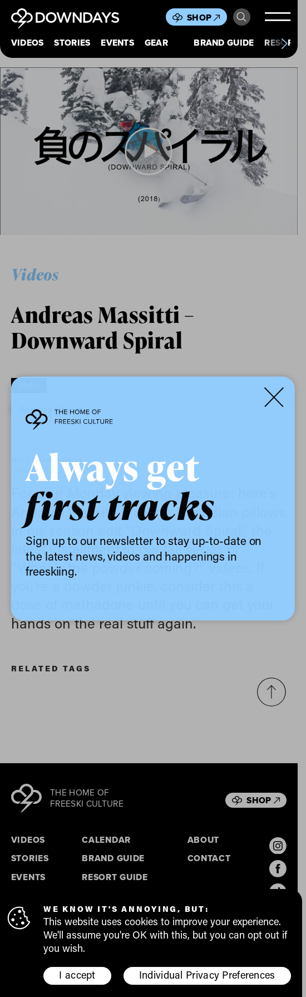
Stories (72, 42)
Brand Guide (224, 42)
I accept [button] (77, 975)
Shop (203, 17)
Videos (27, 42)
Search (241, 17)
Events (117, 42)
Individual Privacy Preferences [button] (207, 975)
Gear (156, 42)
